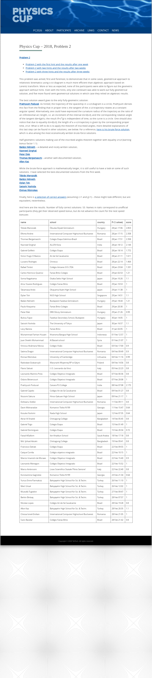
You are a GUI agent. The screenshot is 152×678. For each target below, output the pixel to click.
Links (91, 30)
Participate (64, 30)
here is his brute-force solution (113, 129)
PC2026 (37, 30)
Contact (103, 30)
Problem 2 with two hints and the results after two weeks (56, 67)
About (49, 30)
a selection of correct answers (50, 196)
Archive (79, 30)
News (115, 30)
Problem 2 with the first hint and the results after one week (57, 64)
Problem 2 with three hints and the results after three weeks (58, 71)
